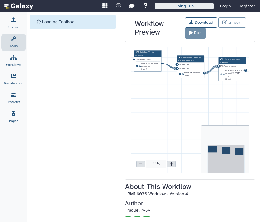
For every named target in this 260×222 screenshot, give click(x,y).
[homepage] (18, 6)
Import (232, 22)
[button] (140, 164)
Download (201, 22)
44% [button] (156, 164)
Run (195, 32)
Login (225, 6)
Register (246, 6)
